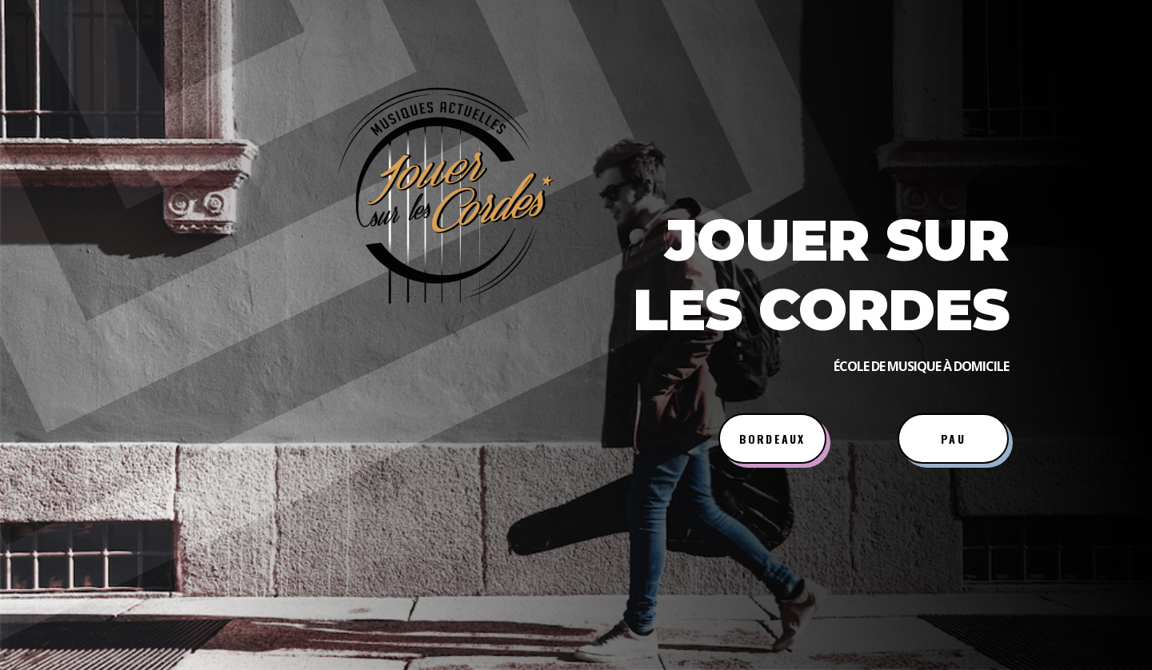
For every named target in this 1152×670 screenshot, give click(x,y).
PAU (953, 438)
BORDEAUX (772, 438)
